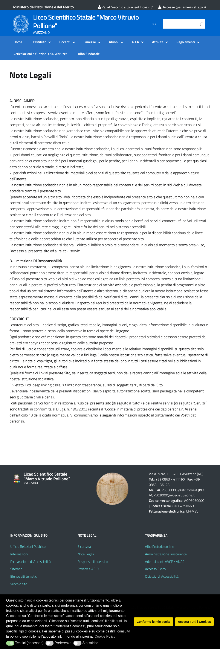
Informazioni (19, 554)
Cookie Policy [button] (105, 636)
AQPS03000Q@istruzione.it (177, 490)
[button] (10, 643)
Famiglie (90, 41)
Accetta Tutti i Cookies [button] (194, 621)
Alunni (114, 41)
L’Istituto (39, 41)
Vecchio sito (18, 583)
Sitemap (16, 568)
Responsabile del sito (93, 561)
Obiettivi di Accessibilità (162, 576)
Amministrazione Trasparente (166, 554)
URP (153, 24)
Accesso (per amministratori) (182, 7)
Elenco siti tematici (23, 576)
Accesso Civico (155, 568)
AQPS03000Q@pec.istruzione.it (172, 495)
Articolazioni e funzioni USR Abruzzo (40, 53)
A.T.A (135, 41)
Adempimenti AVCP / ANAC (165, 561)
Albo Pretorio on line (159, 546)
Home (18, 41)
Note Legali (86, 554)
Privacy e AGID (88, 568)
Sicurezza (84, 546)
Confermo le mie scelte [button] (154, 621)
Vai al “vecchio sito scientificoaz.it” (125, 7)
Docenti (64, 41)
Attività (157, 41)
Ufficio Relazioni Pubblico (28, 546)
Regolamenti (185, 41)
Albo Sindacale (89, 53)
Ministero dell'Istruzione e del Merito (43, 7)
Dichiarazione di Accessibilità (30, 561)
